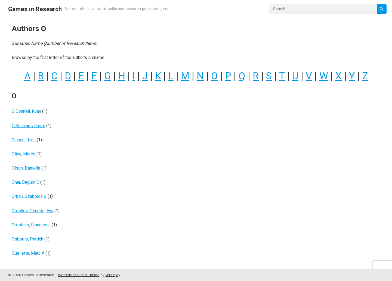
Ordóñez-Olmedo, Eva (32, 210)
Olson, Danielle (26, 168)
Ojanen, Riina (24, 139)
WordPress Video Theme (78, 275)
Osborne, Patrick (27, 239)
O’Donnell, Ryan (26, 111)
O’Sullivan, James (28, 125)
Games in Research (35, 9)
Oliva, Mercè (23, 154)
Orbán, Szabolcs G (29, 196)
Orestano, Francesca (31, 224)
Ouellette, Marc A (28, 253)
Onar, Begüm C (25, 182)
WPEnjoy (113, 275)
